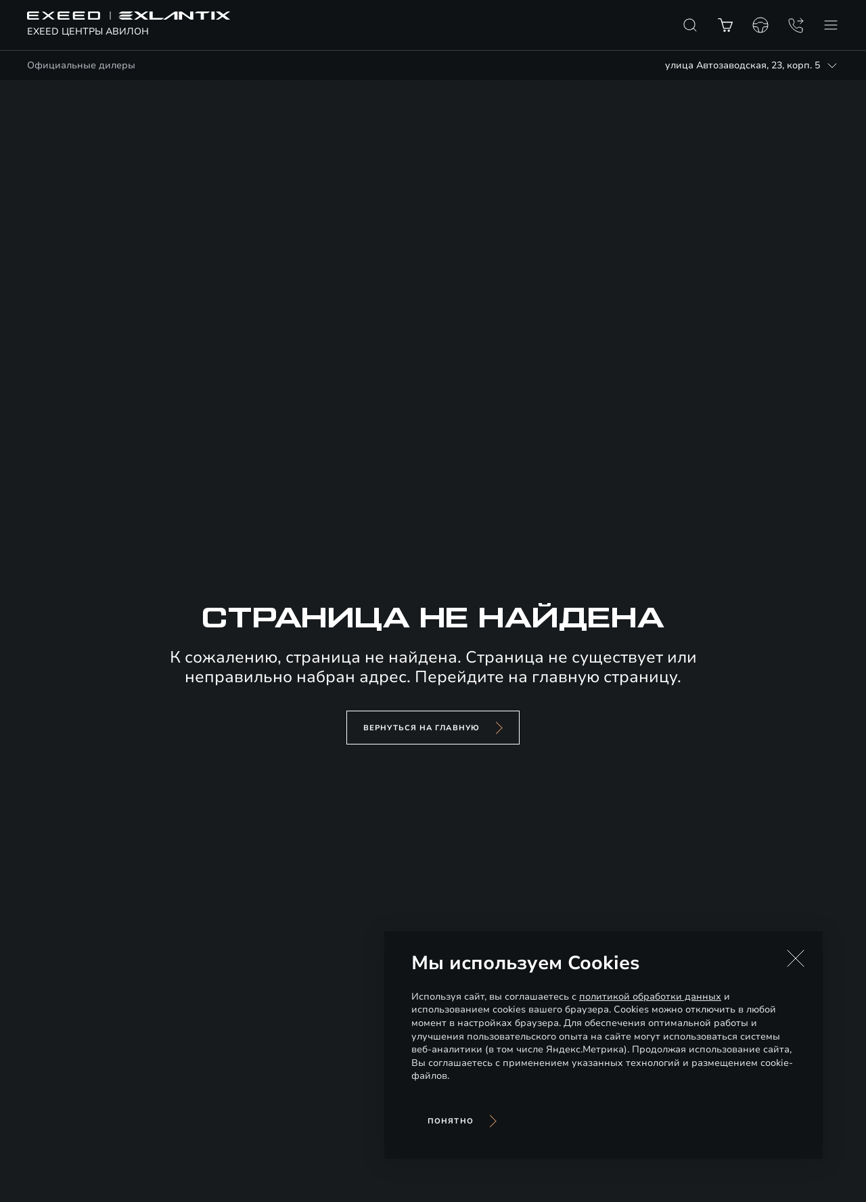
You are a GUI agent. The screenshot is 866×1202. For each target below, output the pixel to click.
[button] (795, 958)
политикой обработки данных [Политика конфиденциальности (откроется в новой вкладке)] (650, 996)
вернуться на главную (421, 728)
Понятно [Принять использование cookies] (451, 1121)
